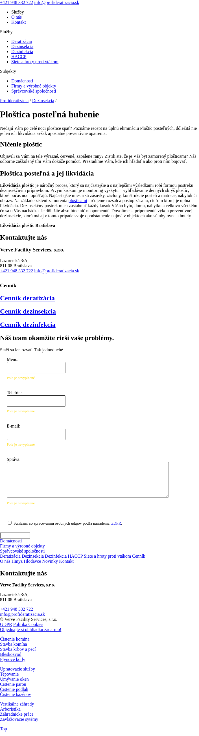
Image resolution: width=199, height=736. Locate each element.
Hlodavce (32, 561)
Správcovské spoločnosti (33, 91)
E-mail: (13, 426)
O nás (16, 17)
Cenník (138, 556)
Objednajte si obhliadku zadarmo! (30, 629)
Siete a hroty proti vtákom (34, 61)
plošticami (77, 200)
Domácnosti (22, 80)
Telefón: (14, 392)
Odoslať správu (15, 535)
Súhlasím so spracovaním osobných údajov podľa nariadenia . (68, 523)
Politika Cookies (28, 624)
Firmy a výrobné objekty (33, 86)
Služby (17, 12)
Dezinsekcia (22, 46)
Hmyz (17, 561)
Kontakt (18, 22)
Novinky (50, 561)
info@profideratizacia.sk (56, 2)
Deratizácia (21, 41)
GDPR (116, 523)
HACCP (18, 56)
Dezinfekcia (22, 51)
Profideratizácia (14, 100)
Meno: (13, 359)
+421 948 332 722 (16, 2)
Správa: (14, 459)
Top (3, 728)
